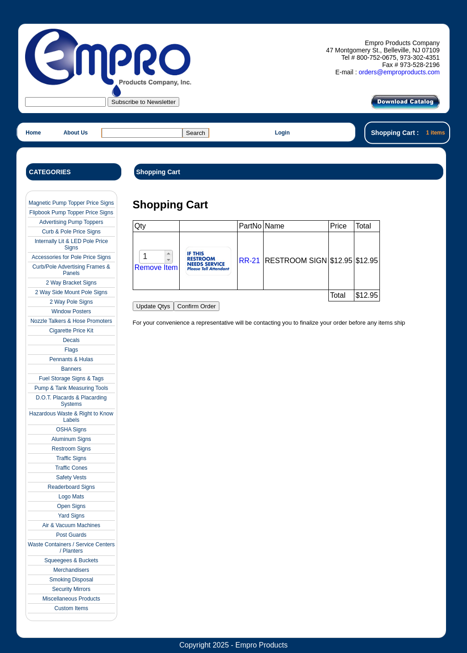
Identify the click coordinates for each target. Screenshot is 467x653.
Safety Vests (71, 477)
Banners (71, 369)
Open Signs (71, 506)
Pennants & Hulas (71, 359)
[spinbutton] (152, 256)
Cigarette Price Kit (71, 330)
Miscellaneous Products (71, 599)
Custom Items (71, 608)
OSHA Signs (71, 429)
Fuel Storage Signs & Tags (71, 378)
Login (282, 133)
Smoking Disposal (71, 579)
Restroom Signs (71, 449)
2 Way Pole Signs (71, 302)
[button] (168, 253)
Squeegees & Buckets (71, 560)
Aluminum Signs (71, 439)
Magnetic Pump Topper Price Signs (71, 203)
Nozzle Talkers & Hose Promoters (71, 321)
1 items (435, 133)
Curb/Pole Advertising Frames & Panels (71, 270)
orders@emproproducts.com (399, 72)
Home (33, 133)
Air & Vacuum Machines (71, 525)
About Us (75, 133)
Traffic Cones (71, 468)
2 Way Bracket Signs (71, 283)
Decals (71, 340)
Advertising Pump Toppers (71, 222)
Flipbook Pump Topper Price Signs (71, 212)
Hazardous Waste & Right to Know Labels (71, 416)
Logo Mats (71, 496)
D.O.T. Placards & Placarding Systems (71, 400)
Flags (71, 350)
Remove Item (156, 267)
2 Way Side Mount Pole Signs (71, 292)
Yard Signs (71, 516)
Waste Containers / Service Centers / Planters (71, 547)
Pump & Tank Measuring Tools (71, 388)
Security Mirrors (71, 589)
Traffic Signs (71, 458)
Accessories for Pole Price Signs (71, 257)
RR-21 (249, 260)
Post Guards (71, 535)
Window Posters (71, 311)
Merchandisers (71, 570)
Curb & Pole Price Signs (71, 231)
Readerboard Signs (71, 487)
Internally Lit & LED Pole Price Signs (71, 244)
